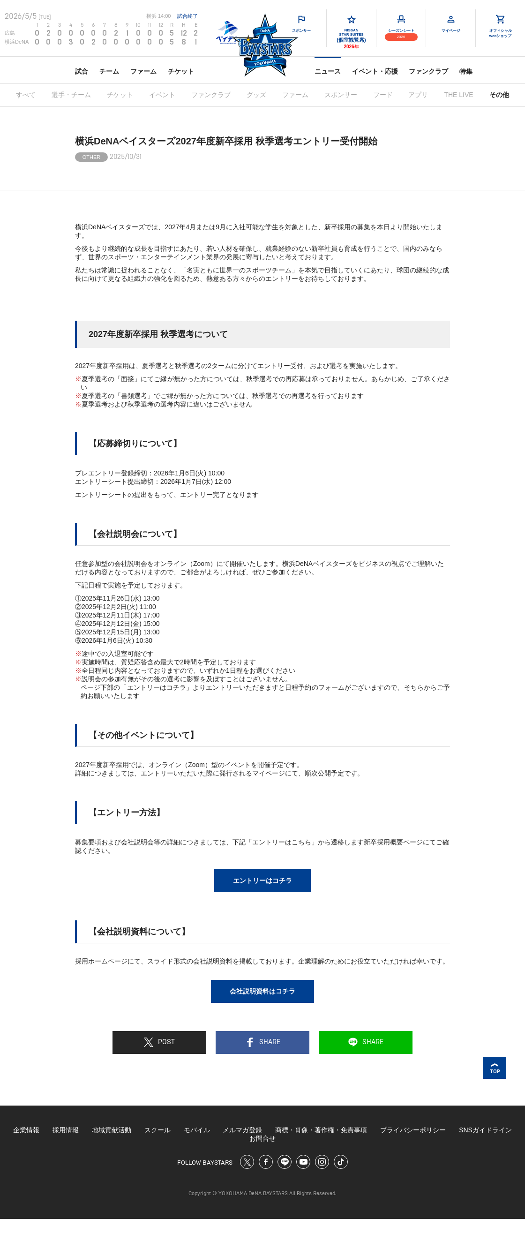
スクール (157, 1130)
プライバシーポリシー (413, 1130)
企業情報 (26, 1130)
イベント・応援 (375, 71)
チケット (181, 71)
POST (159, 1042)
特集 (465, 71)
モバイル (197, 1130)
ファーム (143, 71)
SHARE (262, 1042)
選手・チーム (71, 94)
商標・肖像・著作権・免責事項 (321, 1130)
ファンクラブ (428, 71)
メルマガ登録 (242, 1130)
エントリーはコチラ (262, 880)
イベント (162, 94)
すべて (26, 94)
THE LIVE (458, 94)
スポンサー (340, 94)
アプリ (418, 94)
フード (383, 94)
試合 (81, 71)
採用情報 (65, 1130)
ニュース (328, 71)
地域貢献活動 (111, 1130)
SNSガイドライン (485, 1130)
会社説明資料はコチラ (262, 991)
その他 (499, 94)
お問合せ (262, 1138)
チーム (109, 71)
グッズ (256, 94)
